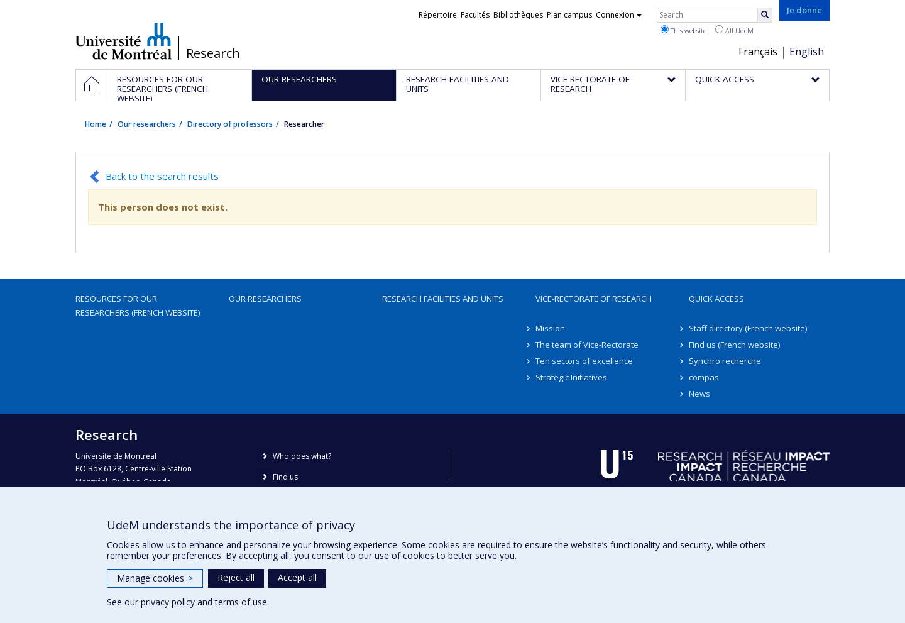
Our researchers (147, 124)
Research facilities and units (442, 298)
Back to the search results (162, 176)
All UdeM (734, 30)
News (699, 393)
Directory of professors (230, 124)
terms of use (241, 602)
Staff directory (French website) (748, 328)
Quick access (716, 298)
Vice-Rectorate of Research (593, 298)
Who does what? (302, 456)
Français (757, 51)
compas (704, 377)
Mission (550, 328)
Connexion (619, 14)
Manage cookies (155, 578)
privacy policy (168, 602)
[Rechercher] (764, 15)
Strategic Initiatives (571, 377)
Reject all (236, 577)
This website (683, 30)
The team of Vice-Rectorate (587, 344)
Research (213, 53)
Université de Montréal (123, 41)
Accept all (297, 577)
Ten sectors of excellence (584, 361)
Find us (285, 476)
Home (95, 124)
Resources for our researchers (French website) (137, 305)
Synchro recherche (725, 361)
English (806, 51)
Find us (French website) (734, 344)
